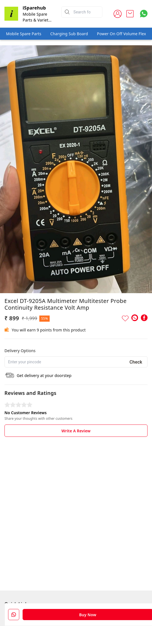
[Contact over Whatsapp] (144, 13)
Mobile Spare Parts (24, 33)
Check (135, 362)
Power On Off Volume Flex (121, 33)
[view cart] (130, 14)
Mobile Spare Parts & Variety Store (36, 20)
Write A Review (75, 430)
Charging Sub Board (69, 33)
